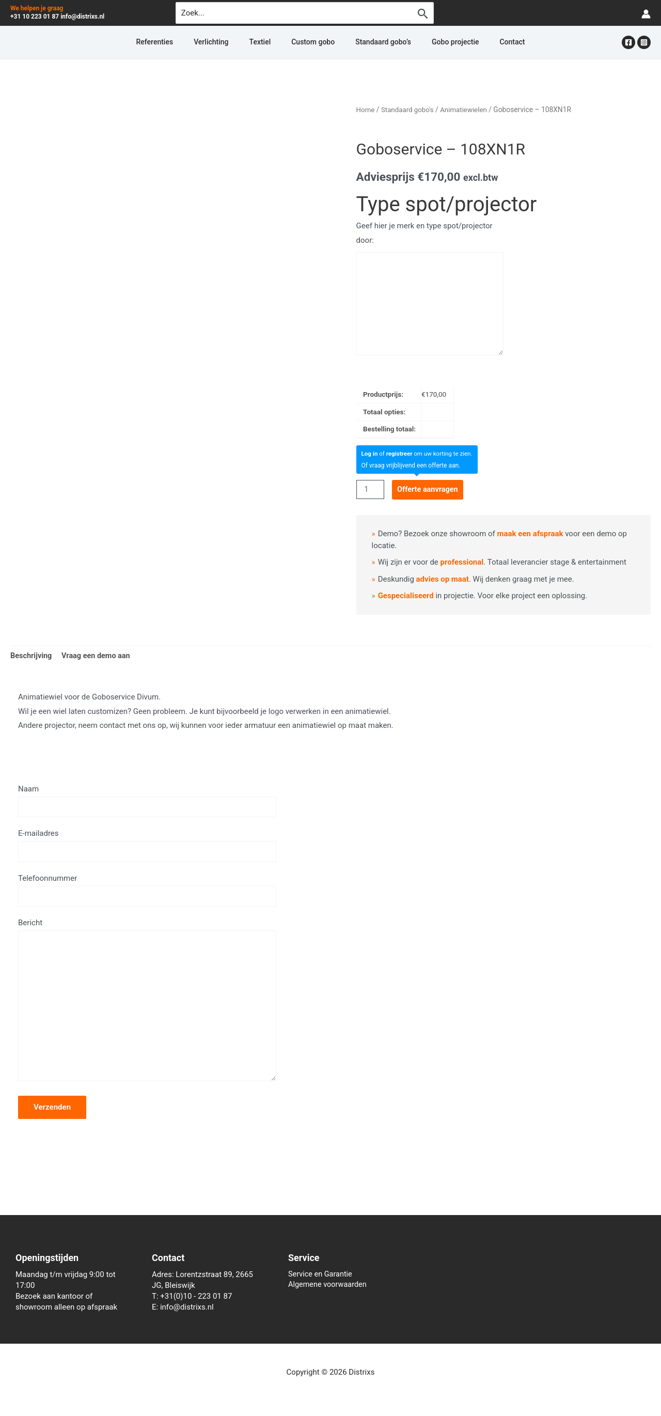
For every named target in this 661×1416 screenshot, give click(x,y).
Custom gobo (313, 42)
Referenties (191, 42)
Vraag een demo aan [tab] (98, 656)
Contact (474, 42)
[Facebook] (628, 42)
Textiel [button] (273, 42)
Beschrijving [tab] (32, 656)
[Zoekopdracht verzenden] (423, 13)
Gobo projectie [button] (430, 42)
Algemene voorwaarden (329, 1285)
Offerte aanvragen (429, 489)
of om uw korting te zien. (419, 453)
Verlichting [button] (235, 42)
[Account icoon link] (646, 13)
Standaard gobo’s (371, 42)
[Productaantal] (371, 489)
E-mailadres (147, 847)
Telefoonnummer (147, 893)
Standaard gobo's (409, 109)
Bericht (147, 1009)
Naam (147, 802)
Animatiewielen (467, 109)
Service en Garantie (321, 1274)
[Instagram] (644, 42)
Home (365, 109)
